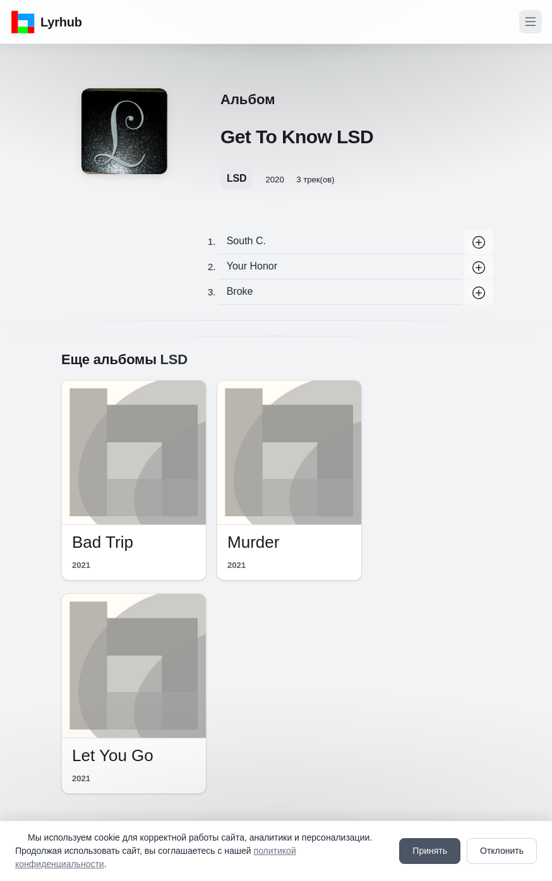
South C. (246, 240)
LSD (236, 178)
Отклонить (502, 851)
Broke (240, 291)
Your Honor (252, 266)
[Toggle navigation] (530, 21)
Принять (429, 851)
